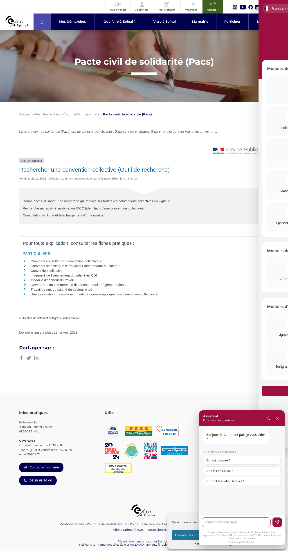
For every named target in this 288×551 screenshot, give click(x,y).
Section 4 (164, 541)
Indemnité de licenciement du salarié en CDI (64, 275)
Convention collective (47, 270)
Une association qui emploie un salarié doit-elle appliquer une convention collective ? (94, 294)
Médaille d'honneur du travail (52, 280)
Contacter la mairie (41, 467)
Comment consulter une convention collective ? (66, 261)
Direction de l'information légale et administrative (51, 318)
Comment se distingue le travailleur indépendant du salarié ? (76, 266)
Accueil (25, 114)
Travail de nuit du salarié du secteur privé (61, 289)
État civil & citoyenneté (81, 114)
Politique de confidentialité (107, 524)
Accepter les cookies (189, 535)
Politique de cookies (145, 524)
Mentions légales (71, 524)
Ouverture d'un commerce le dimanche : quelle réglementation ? (78, 285)
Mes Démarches (47, 114)
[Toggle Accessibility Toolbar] (278, 227)
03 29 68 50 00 (38, 480)
